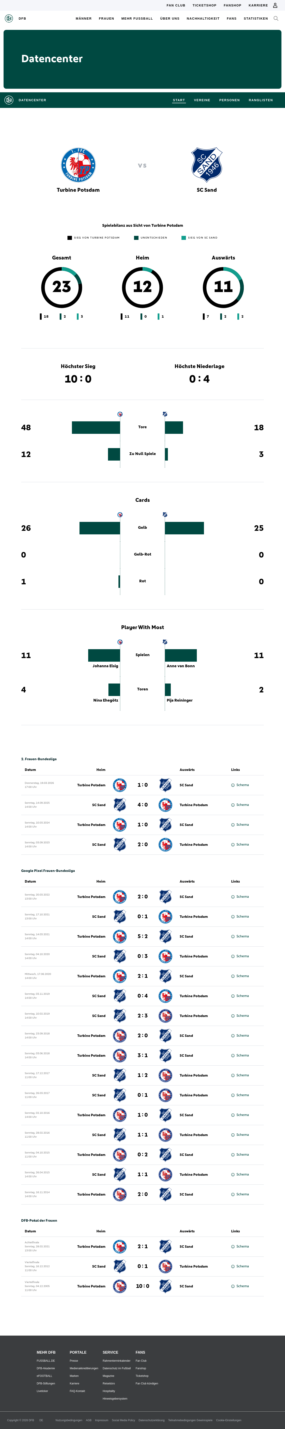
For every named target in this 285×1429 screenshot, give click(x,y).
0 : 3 (143, 956)
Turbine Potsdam (91, 785)
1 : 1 (143, 1135)
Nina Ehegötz (105, 700)
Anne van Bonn (181, 666)
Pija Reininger (180, 700)
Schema (240, 785)
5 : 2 (143, 936)
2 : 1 (143, 976)
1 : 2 (143, 1075)
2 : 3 (143, 1016)
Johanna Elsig (105, 666)
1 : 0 (143, 785)
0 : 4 (143, 996)
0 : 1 (143, 916)
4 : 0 (143, 805)
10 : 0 (142, 1286)
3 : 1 (143, 1055)
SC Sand (186, 785)
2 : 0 (143, 844)
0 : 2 (143, 1154)
